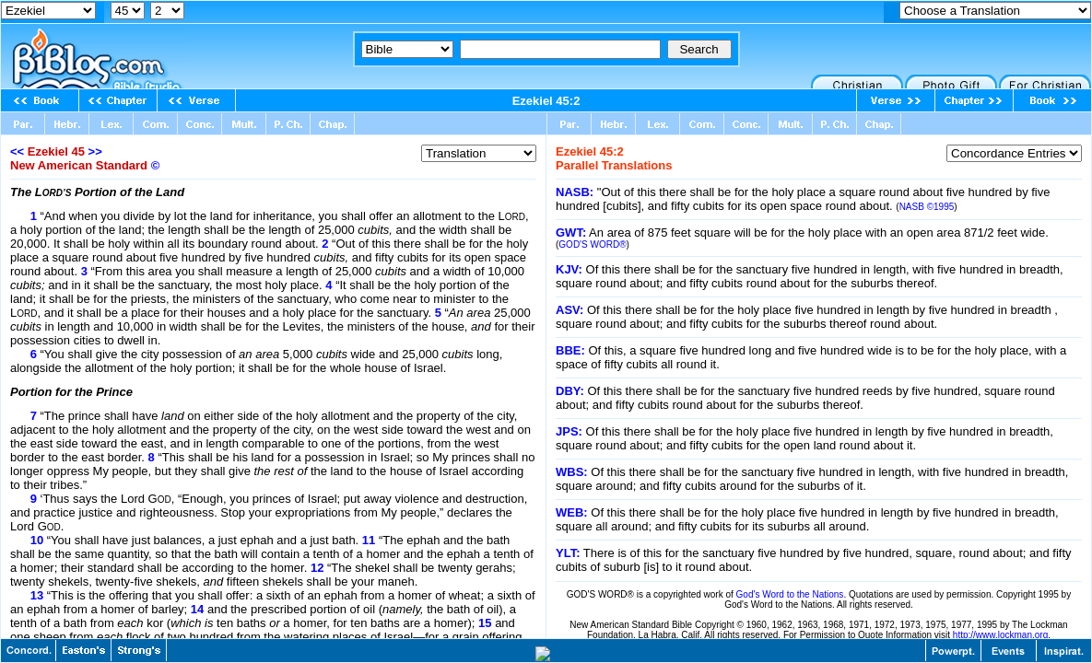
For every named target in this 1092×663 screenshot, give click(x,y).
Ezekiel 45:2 (546, 101)
